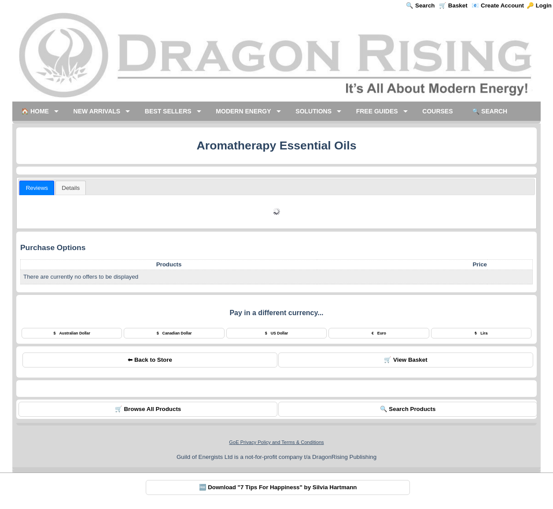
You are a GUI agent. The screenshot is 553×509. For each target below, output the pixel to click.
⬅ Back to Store (150, 359)
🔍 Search (420, 5)
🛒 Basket (453, 5)
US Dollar (276, 333)
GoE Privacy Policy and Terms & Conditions (276, 442)
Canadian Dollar (174, 333)
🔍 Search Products (408, 409)
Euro (379, 333)
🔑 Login (539, 5)
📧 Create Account (498, 5)
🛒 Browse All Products (148, 409)
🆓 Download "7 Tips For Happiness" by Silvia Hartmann (278, 487)
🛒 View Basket (405, 359)
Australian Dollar (72, 333)
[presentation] (37, 188)
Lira (481, 333)
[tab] (36, 188)
